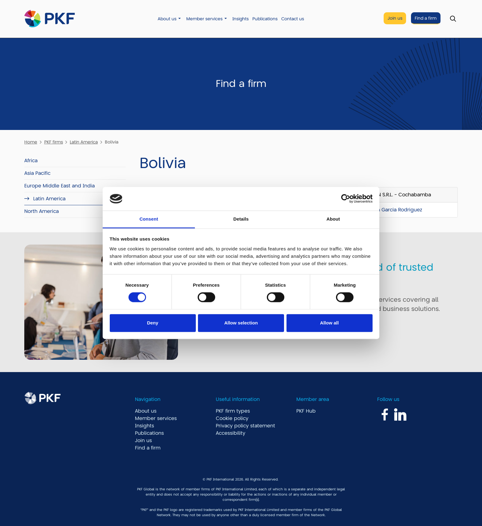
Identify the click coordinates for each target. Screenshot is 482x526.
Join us (395, 18)
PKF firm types (233, 411)
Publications (265, 19)
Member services (204, 19)
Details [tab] (241, 219)
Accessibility (230, 433)
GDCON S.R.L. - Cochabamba (397, 195)
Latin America (84, 142)
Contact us (292, 19)
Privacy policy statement (245, 426)
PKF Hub (306, 411)
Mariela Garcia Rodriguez (392, 210)
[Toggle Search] (453, 19)
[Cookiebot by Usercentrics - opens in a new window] (346, 198)
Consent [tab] (149, 219)
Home (30, 142)
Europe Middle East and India (59, 186)
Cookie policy (232, 418)
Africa (31, 161)
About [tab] (333, 219)
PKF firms (53, 142)
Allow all (329, 322)
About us (167, 19)
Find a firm (426, 18)
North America (41, 211)
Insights (240, 19)
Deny (152, 322)
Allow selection (241, 322)
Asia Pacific (37, 173)
